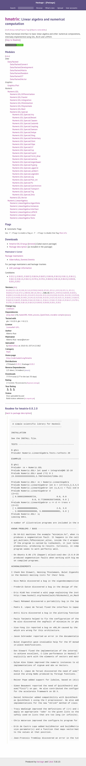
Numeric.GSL (13, 91)
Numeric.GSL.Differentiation (22, 94)
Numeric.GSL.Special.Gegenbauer (26, 162)
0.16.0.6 (50, 276)
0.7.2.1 (21, 292)
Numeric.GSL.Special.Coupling (25, 126)
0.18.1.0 (57, 279)
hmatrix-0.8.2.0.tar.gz (18, 243)
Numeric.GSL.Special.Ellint (23, 141)
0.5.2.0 (59, 290)
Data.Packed (13, 61)
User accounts (71, 8)
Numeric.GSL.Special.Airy (23, 114)
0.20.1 (11, 281)
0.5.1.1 (53, 290)
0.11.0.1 (24, 295)
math (16, 30)
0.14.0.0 (17, 297)
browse (32, 243)
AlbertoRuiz (14, 259)
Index (7, 56)
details (68, 315)
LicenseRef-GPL (12, 327)
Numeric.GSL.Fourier (18, 97)
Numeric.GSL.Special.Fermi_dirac (26, 156)
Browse (39, 8)
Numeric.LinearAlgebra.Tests (22, 218)
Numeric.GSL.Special (19, 112)
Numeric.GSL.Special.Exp (23, 150)
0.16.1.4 (20, 279)
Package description (18, 246)
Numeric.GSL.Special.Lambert (25, 171)
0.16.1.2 (72, 276)
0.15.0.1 (46, 297)
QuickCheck (44, 314)
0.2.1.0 (27, 290)
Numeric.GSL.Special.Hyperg (24, 165)
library (12, 30)
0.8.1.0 (33, 292)
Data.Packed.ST (16, 76)
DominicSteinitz (28, 259)
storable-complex (57, 314)
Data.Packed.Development (21, 67)
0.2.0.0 (21, 290)
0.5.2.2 (71, 290)
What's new (50, 8)
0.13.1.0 (9, 297)
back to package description (18, 413)
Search (13, 8)
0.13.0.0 (75, 295)
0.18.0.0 (49, 279)
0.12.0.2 (68, 295)
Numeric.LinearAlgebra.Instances (24, 206)
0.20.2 (17, 281)
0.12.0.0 (53, 295)
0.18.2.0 (64, 279)
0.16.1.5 (27, 279)
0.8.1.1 (39, 292)
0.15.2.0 (53, 297)
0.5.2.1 (65, 290)
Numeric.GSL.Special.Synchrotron (26, 185)
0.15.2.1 (12, 276)
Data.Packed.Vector (18, 79)
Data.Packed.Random (19, 73)
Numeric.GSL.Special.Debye (24, 132)
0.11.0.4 (39, 295)
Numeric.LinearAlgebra (18, 200)
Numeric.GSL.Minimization (21, 103)
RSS (15, 287)
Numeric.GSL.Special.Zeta (23, 194)
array (8, 314)
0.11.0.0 (17, 295)
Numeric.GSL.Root (17, 109)
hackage (40, 761)
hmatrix (12, 19)
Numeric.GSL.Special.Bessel (24, 117)
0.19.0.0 (38, 302)
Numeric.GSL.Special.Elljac (23, 144)
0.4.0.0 (40, 290)
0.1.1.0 (15, 290)
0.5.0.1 (46, 290)
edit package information (20, 268)
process (36, 314)
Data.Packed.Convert (19, 64)
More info (63, 233)
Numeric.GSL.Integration (20, 100)
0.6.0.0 (9, 292)
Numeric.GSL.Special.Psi (22, 182)
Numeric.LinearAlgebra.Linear (23, 215)
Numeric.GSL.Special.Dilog (23, 135)
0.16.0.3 (27, 276)
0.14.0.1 (24, 297)
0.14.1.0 (31, 297)
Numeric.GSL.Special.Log (23, 176)
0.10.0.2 (9, 295)
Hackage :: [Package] (45, 2)
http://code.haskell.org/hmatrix (19, 358)
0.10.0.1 (73, 292)
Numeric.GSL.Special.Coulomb (25, 123)
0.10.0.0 (65, 292)
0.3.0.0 (34, 290)
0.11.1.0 (46, 295)
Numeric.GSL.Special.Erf (22, 147)
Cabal (50, 761)
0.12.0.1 (61, 295)
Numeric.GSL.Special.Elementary (26, 138)
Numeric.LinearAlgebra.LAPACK (23, 212)
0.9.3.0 (59, 292)
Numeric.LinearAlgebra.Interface (24, 209)
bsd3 (7, 30)
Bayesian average (33, 383)
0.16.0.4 (35, 276)
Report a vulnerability (39, 30)
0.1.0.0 (9, 290)
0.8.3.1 (52, 292)
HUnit (30, 314)
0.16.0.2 (20, 276)
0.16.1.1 (65, 276)
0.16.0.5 (42, 276)
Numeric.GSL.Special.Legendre (25, 174)
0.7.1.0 (15, 292)
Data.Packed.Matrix (18, 70)
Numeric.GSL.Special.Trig (23, 191)
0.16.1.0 (57, 276)
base (13, 314)
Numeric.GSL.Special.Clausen (24, 120)
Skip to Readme (13, 40)
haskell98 (23, 314)
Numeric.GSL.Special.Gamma (24, 159)
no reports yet (29, 398)
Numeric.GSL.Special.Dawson (24, 129)
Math (8, 351)
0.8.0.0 (27, 292)
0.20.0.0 (71, 279)
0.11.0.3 (31, 295)
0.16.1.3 (12, 279)
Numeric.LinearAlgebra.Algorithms (25, 203)
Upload (60, 8)
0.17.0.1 (35, 279)
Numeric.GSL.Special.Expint (24, 153)
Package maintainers (14, 255)
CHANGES (10, 308)
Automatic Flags (14, 229)
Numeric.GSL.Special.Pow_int (25, 179)
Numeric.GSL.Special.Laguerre (25, 168)
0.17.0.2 (42, 279)
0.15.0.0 (39, 297)
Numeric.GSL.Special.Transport (25, 188)
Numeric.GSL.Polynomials (21, 106)
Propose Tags (25, 30)
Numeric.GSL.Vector (18, 197)
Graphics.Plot (13, 85)
